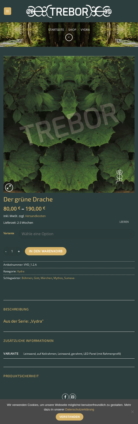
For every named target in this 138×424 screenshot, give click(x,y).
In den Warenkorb (46, 251)
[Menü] (7, 11)
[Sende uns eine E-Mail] (72, 396)
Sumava (69, 278)
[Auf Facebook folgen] (65, 396)
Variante (8, 233)
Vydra (85, 30)
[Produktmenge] (12, 251)
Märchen (46, 278)
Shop (72, 30)
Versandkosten (35, 216)
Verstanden (69, 416)
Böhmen (27, 278)
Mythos (58, 278)
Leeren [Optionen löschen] (124, 221)
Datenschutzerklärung (79, 409)
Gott (36, 278)
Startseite (56, 30)
